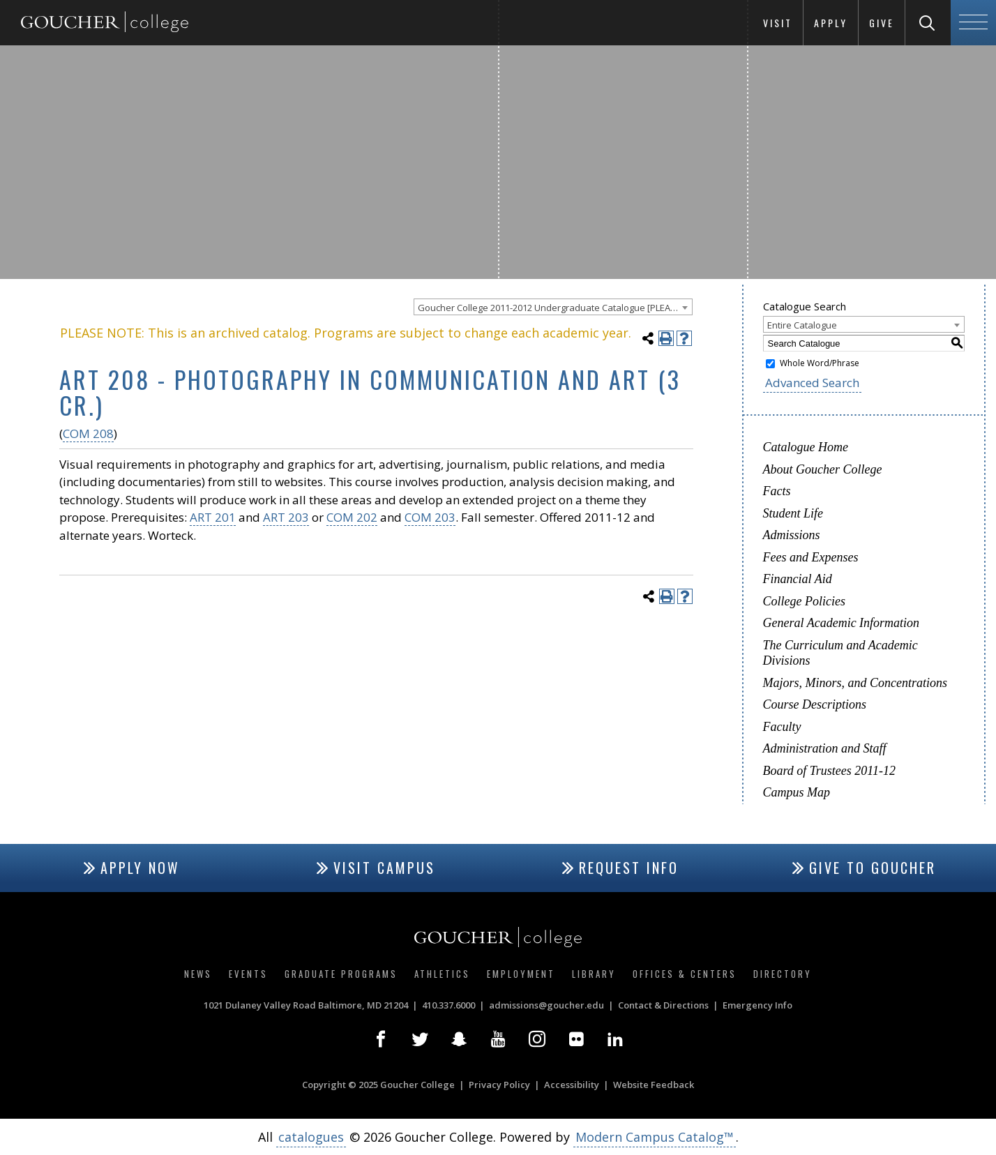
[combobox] (553, 307)
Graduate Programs (341, 974)
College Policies (804, 601)
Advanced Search (812, 383)
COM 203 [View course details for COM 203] (430, 517)
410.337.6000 (448, 1005)
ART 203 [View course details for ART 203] (286, 517)
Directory (782, 974)
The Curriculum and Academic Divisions (840, 653)
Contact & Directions (663, 1005)
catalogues (311, 1136)
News (198, 974)
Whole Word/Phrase (819, 363)
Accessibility (571, 1084)
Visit (777, 22)
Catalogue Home (805, 447)
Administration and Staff (824, 748)
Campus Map (797, 792)
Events (248, 974)
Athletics (442, 974)
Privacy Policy (499, 1084)
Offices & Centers (685, 974)
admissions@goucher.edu (546, 1005)
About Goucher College (822, 469)
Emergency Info (757, 1005)
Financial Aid (797, 579)
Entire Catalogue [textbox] (802, 325)
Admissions (791, 535)
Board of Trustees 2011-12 (829, 771)
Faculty (782, 727)
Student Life (793, 513)
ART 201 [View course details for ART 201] (213, 517)
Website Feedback (653, 1084)
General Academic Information (841, 623)
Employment (521, 974)
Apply (830, 22)
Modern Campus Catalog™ (654, 1136)
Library (594, 974)
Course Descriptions (815, 704)
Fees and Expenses (811, 557)
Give (881, 22)
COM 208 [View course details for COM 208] (88, 433)
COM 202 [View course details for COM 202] (351, 517)
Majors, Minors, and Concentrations (855, 683)
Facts (777, 491)
